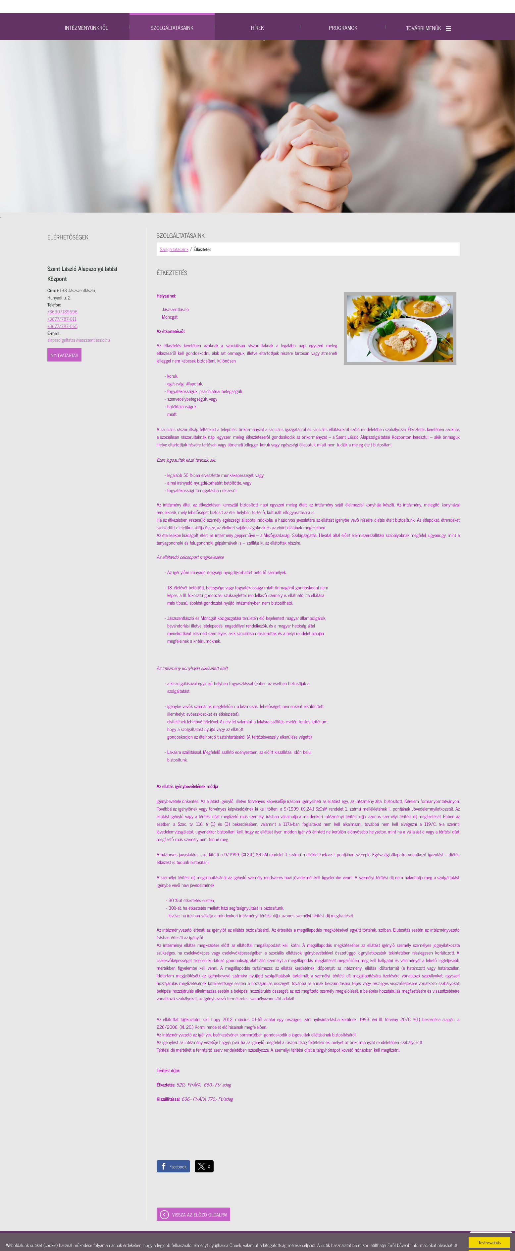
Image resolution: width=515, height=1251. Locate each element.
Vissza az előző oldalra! (199, 1201)
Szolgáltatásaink (174, 235)
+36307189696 (62, 298)
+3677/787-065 (62, 312)
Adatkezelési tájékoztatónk (29, 1239)
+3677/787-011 (62, 305)
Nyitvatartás (64, 342)
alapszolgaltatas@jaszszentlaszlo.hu (78, 326)
